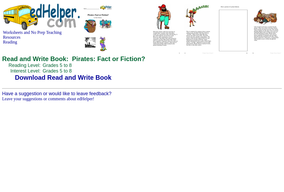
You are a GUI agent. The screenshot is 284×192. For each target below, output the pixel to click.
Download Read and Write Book (63, 77)
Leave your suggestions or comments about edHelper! (48, 99)
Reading (10, 42)
